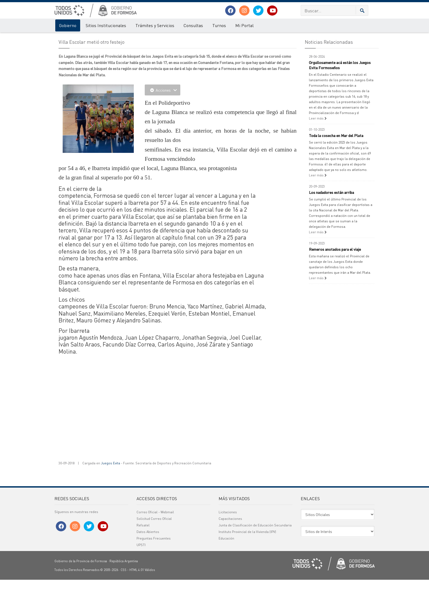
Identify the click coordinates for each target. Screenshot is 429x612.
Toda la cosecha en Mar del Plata (336, 167)
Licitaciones (228, 544)
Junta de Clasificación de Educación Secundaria (255, 557)
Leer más (318, 150)
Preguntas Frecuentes (154, 571)
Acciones (162, 122)
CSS (123, 602)
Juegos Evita (110, 495)
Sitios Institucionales (106, 25)
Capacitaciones (230, 551)
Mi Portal (244, 25)
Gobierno (67, 25)
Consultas (193, 25)
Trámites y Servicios (154, 25)
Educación (226, 571)
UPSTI (141, 577)
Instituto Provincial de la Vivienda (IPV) (247, 564)
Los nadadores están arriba (331, 224)
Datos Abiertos (148, 564)
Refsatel (143, 557)
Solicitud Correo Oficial (154, 551)
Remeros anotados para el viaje (335, 281)
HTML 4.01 (136, 602)
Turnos (219, 25)
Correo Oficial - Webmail (155, 544)
